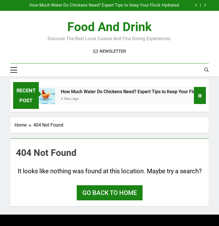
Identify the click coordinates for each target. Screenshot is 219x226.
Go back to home (109, 192)
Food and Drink (109, 27)
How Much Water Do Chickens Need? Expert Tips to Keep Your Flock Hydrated (104, 5)
